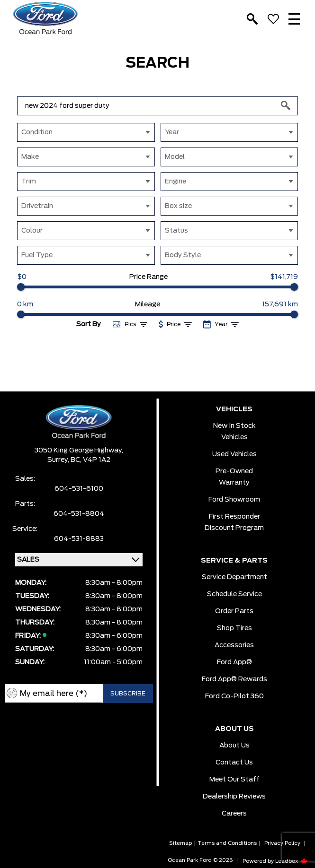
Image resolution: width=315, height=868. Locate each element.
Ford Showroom (234, 499)
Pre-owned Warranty (234, 477)
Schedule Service (234, 594)
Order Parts (234, 611)
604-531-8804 (79, 514)
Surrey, (59, 460)
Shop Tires (234, 628)
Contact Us (234, 762)
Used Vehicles (234, 454)
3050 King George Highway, (79, 450)
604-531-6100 (78, 489)
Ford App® (234, 662)
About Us (234, 745)
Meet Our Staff (234, 779)
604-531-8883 (79, 539)
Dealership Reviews (234, 796)
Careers (234, 813)
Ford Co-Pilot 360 (234, 696)
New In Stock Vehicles (234, 432)
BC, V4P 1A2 (90, 460)
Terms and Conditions (227, 843)
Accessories (234, 645)
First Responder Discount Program (234, 522)
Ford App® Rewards (234, 679)
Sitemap (180, 843)
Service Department (234, 577)
